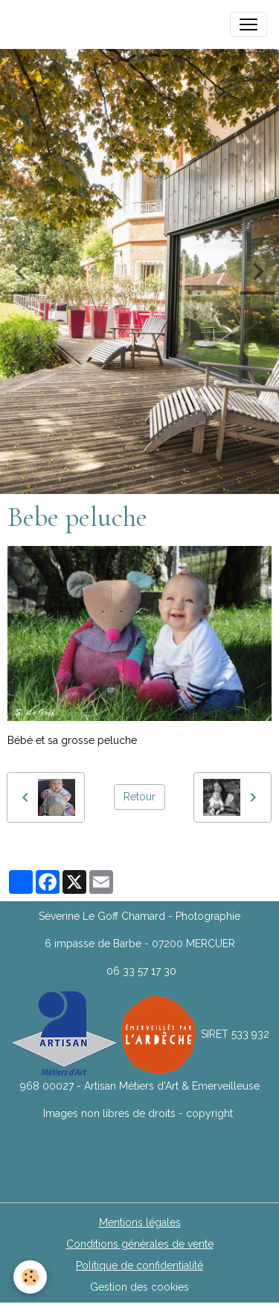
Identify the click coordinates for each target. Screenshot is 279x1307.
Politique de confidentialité (139, 1265)
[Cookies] (30, 1277)
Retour (139, 797)
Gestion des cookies (139, 1287)
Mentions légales (140, 1222)
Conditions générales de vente (140, 1244)
